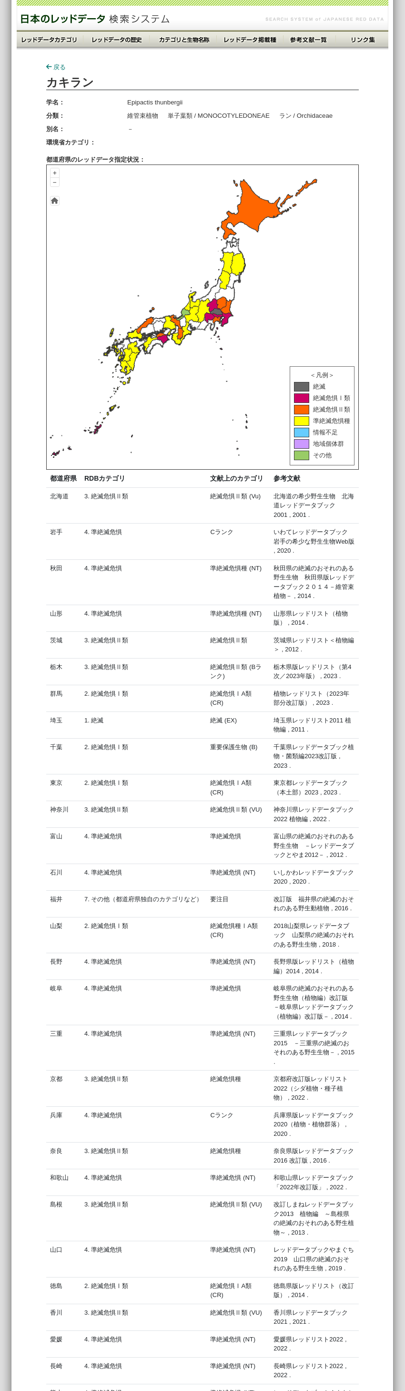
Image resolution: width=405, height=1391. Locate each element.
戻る (56, 67)
